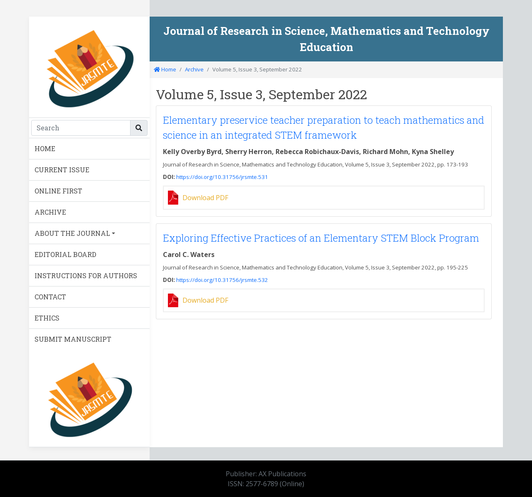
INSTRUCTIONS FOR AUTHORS (85, 275)
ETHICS (46, 317)
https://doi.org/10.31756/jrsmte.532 (222, 280)
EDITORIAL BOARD (65, 254)
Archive (194, 69)
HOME (44, 148)
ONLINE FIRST (58, 190)
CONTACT (50, 296)
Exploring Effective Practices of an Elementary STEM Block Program (321, 238)
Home (165, 69)
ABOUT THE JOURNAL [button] (72, 233)
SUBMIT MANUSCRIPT (72, 339)
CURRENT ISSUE (61, 169)
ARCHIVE (50, 212)
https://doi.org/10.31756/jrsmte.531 (222, 177)
